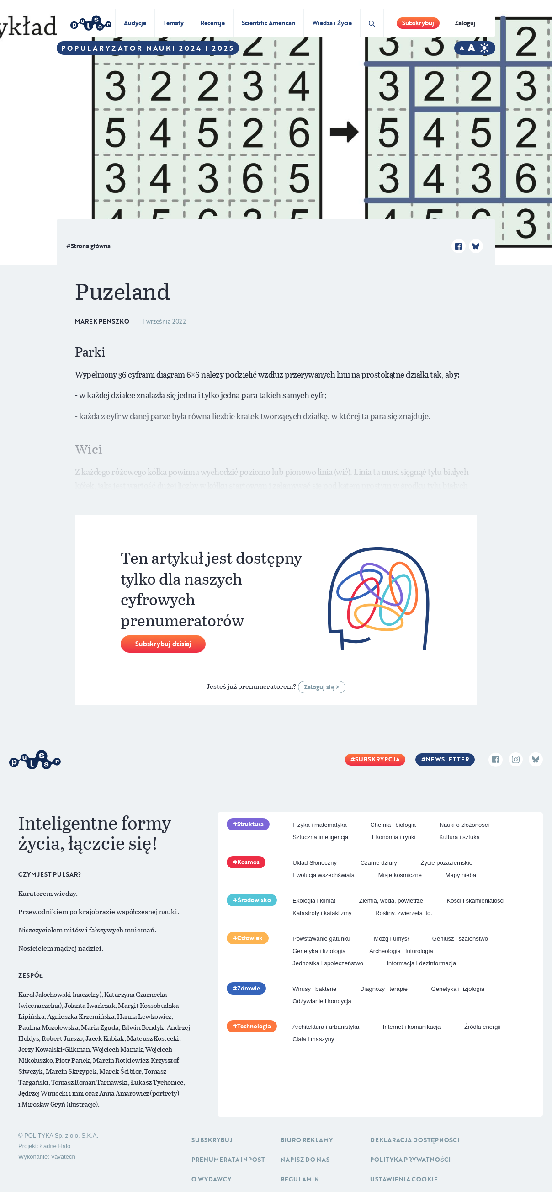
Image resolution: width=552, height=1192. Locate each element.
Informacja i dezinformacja (421, 963)
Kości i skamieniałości (475, 900)
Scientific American (268, 22)
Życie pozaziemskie (446, 862)
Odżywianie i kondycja (321, 1001)
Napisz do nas (305, 1159)
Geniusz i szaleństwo (460, 938)
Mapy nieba (461, 875)
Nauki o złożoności (464, 824)
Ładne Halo (55, 1146)
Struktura (250, 824)
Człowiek (250, 937)
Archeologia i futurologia (401, 950)
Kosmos (248, 862)
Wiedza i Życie (332, 22)
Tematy (173, 22)
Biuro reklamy (307, 1139)
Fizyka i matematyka (319, 824)
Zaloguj (465, 22)
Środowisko (254, 900)
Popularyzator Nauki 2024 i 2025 (147, 48)
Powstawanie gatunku (321, 938)
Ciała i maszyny (313, 1039)
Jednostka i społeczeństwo (327, 963)
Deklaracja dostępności (414, 1139)
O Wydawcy (211, 1179)
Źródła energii (482, 1026)
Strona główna (91, 245)
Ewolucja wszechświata (323, 875)
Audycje (135, 22)
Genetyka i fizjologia (318, 950)
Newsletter (447, 759)
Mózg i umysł (391, 938)
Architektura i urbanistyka (325, 1026)
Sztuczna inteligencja (320, 837)
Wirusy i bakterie (314, 988)
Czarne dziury (379, 862)
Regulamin (300, 1179)
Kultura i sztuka (459, 837)
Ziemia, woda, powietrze (391, 900)
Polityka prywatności (410, 1159)
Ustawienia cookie (404, 1179)
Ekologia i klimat (313, 900)
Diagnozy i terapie (384, 988)
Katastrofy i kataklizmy (321, 913)
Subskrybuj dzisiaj (163, 644)
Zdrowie (248, 988)
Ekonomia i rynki (393, 837)
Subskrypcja (377, 759)
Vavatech (63, 1156)
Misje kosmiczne (400, 875)
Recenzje (213, 22)
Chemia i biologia (393, 824)
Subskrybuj (418, 22)
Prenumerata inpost (228, 1159)
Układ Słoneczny (314, 862)
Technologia (254, 1026)
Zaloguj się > (321, 687)
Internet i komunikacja (412, 1026)
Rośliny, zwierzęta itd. (403, 913)
